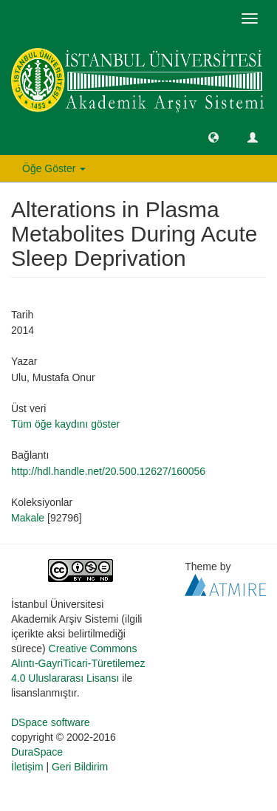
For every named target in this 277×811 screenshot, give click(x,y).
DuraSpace (37, 752)
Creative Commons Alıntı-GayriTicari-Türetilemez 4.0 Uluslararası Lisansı (78, 663)
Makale (27, 518)
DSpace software (50, 722)
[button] (213, 136)
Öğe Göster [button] (54, 168)
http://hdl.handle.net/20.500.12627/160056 (108, 471)
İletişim (27, 767)
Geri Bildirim (80, 767)
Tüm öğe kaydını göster (65, 424)
